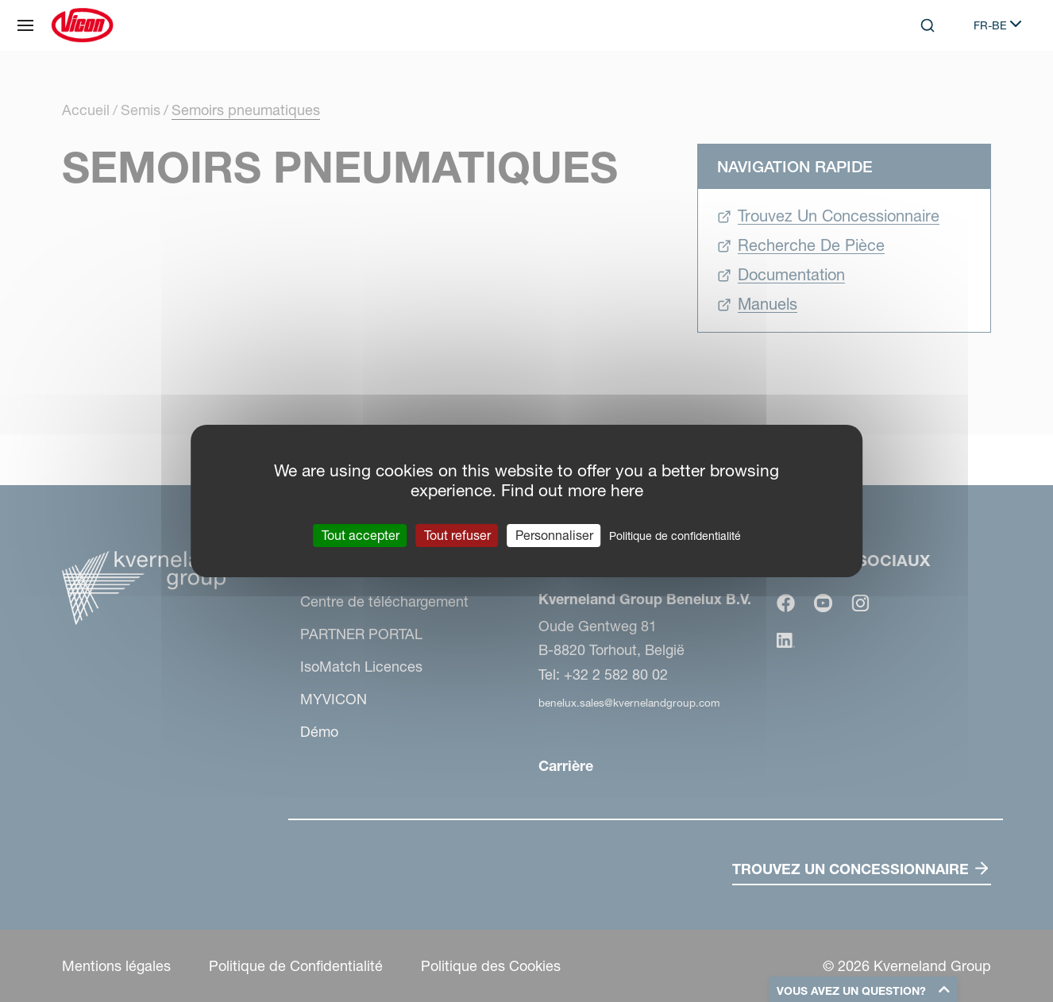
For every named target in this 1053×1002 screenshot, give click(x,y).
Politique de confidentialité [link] (675, 536)
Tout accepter (360, 535)
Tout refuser (457, 535)
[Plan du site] (25, 25)
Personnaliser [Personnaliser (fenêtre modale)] (554, 535)
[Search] (927, 25)
